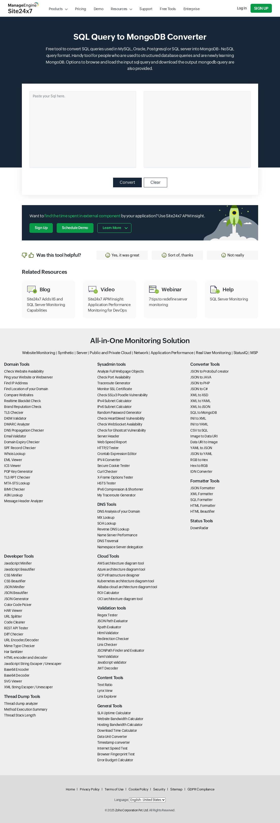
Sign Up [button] (41, 228)
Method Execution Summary (25, 709)
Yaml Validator (108, 656)
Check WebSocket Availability (119, 424)
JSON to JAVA (200, 377)
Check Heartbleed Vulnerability (121, 418)
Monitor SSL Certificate (114, 389)
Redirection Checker (113, 639)
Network (141, 352)
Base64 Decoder (16, 675)
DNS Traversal (107, 541)
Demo (98, 9)
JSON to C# (198, 389)
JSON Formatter (202, 488)
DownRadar (199, 528)
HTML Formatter (202, 506)
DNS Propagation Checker (24, 430)
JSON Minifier (14, 587)
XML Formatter (201, 494)
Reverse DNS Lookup (113, 529)
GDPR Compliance (201, 789)
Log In (242, 8)
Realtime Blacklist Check (22, 401)
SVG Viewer (13, 681)
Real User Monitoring (213, 352)
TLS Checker (13, 412)
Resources (119, 9)
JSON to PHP (200, 383)
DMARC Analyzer (17, 424)
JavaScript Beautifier (19, 569)
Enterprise (191, 9)
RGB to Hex (199, 460)
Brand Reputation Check (22, 407)
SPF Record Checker (20, 448)
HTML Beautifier (202, 511)
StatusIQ (241, 352)
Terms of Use (114, 789)
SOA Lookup (106, 523)
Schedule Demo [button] (75, 228)
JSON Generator (16, 599)
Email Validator (15, 436)
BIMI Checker (14, 489)
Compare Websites (18, 395)
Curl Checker (107, 471)
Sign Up (261, 8)
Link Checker (107, 645)
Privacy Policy (90, 789)
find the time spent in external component (82, 216)
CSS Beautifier (15, 581)
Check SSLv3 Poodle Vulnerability (122, 395)
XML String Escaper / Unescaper (28, 687)
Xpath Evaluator (109, 627)
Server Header (108, 436)
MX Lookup (106, 517)
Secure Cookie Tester (113, 466)
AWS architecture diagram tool (120, 563)
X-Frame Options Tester (115, 477)
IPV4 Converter (108, 460)
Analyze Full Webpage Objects (120, 371)
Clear (155, 182)
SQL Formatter (201, 500)
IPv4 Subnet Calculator (114, 401)
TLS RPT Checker (17, 477)
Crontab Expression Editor (117, 454)
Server (81, 352)
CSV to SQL (199, 430)
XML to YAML (200, 401)
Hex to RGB (199, 466)
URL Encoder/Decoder (21, 640)
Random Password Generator (119, 412)
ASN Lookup (13, 495)
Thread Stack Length (20, 715)
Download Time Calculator (117, 730)
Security (159, 789)
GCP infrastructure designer (118, 575)
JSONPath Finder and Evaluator (120, 650)
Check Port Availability (114, 377)
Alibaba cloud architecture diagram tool (127, 587)
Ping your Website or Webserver (28, 377)
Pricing (80, 9)
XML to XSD (199, 395)
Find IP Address (16, 383)
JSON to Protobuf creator (209, 371)
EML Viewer (13, 460)
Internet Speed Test (112, 748)
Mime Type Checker (19, 646)
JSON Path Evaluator (112, 621)
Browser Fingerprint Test (116, 754)
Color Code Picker (18, 605)
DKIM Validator (15, 418)
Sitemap (176, 789)
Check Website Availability (24, 371)
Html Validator (108, 633)
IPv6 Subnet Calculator (114, 407)
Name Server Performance (117, 535)
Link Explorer (107, 696)
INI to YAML (199, 424)
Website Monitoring (38, 352)
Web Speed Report (112, 442)
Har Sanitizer (13, 652)
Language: (121, 800)
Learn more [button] (112, 228)
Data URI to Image (203, 442)
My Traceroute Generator (116, 495)
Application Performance (172, 352)
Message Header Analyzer (23, 501)
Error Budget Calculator (115, 760)
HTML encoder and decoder (25, 658)
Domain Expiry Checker (21, 442)
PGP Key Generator (18, 471)
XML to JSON (200, 407)
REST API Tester (16, 628)
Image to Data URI (203, 436)
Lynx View (105, 691)
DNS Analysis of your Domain (118, 511)
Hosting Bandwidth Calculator (120, 725)
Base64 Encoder (16, 669)
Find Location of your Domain (26, 389)
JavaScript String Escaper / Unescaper (32, 664)
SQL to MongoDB (203, 412)
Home (70, 789)
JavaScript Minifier (18, 563)
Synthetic (66, 352)
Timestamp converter (113, 742)
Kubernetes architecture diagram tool (125, 581)
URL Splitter (13, 616)
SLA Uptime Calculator (114, 713)
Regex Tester (107, 615)
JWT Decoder (107, 668)
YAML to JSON (201, 448)
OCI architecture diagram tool (120, 599)
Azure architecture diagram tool (121, 569)
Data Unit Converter (112, 737)
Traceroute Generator (113, 383)
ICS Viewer (12, 466)
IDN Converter (201, 471)
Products (56, 9)
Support (145, 9)
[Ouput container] (197, 129)
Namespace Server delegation (120, 547)
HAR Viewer (13, 610)
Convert (127, 182)
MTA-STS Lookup (17, 483)
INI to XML (198, 418)
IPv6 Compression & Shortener (120, 489)
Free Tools (168, 9)
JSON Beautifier (16, 593)
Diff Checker (13, 634)
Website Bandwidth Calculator (120, 719)
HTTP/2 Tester (108, 448)
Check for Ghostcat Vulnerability (121, 430)
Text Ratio (104, 685)
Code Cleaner (14, 622)
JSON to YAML (201, 454)
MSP (254, 352)
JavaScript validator (112, 662)
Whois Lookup (14, 454)
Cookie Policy (138, 789)
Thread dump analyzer (21, 704)
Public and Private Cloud (110, 352)
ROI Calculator (108, 593)
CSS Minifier (13, 575)
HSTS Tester (106, 483)
